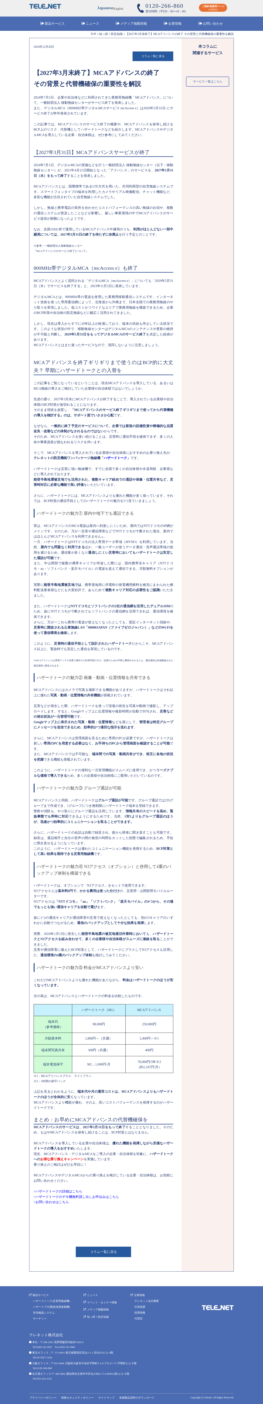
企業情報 (175, 24)
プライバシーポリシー (42, 1397)
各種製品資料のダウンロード (135, 1397)
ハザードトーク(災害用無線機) (51, 1300)
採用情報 (140, 1312)
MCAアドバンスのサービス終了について (61, 251)
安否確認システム (44, 1312)
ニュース (92, 24)
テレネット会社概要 (147, 1300)
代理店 (139, 1318)
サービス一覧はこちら (207, 81)
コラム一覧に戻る (153, 56)
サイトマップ (106, 1397)
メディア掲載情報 (133, 24)
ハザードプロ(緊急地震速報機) (51, 1306)
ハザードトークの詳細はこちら (58, 1191)
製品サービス (55, 24)
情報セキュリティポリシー (77, 1397)
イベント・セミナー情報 (102, 1301)
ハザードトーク (115, 458)
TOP (93, 34)
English (119, 8)
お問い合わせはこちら (52, 1202)
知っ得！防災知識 (111, 34)
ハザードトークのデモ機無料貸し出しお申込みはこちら (77, 1197)
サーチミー (40, 1318)
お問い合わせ (213, 24)
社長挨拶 (140, 1306)
